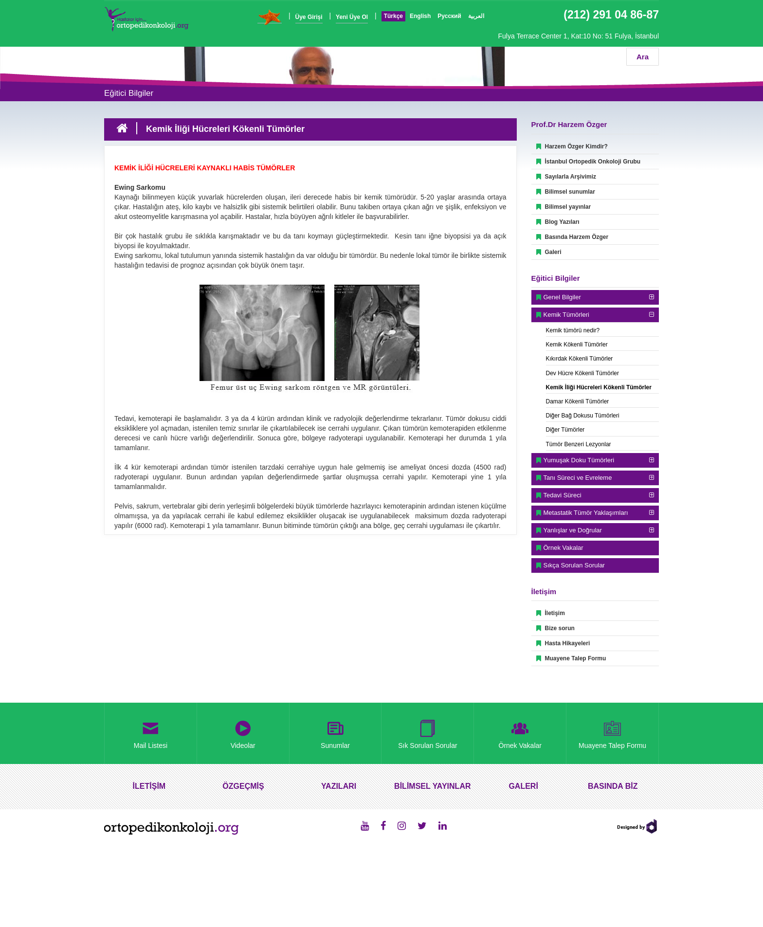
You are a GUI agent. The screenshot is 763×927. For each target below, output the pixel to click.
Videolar (243, 732)
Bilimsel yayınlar (563, 207)
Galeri (549, 252)
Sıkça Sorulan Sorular (574, 565)
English (420, 16)
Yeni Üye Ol (352, 17)
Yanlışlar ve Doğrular (573, 530)
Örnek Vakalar (563, 547)
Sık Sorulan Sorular (427, 732)
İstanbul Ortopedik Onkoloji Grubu (588, 161)
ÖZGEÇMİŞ (243, 786)
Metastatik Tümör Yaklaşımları (586, 512)
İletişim (550, 613)
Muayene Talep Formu (571, 658)
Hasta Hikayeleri (563, 643)
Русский (449, 16)
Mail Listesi (151, 732)
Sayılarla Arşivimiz (566, 176)
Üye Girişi (309, 17)
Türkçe (393, 16)
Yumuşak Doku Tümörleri (579, 460)
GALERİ (523, 786)
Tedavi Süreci (562, 495)
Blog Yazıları (558, 222)
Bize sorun (555, 628)
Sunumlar (335, 732)
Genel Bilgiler (562, 297)
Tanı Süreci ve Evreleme (578, 477)
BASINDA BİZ (613, 786)
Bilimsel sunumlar (565, 191)
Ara (642, 57)
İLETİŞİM (149, 786)
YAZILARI (338, 786)
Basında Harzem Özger (572, 237)
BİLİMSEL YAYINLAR (432, 786)
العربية (476, 16)
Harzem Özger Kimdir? (572, 146)
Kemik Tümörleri (566, 314)
